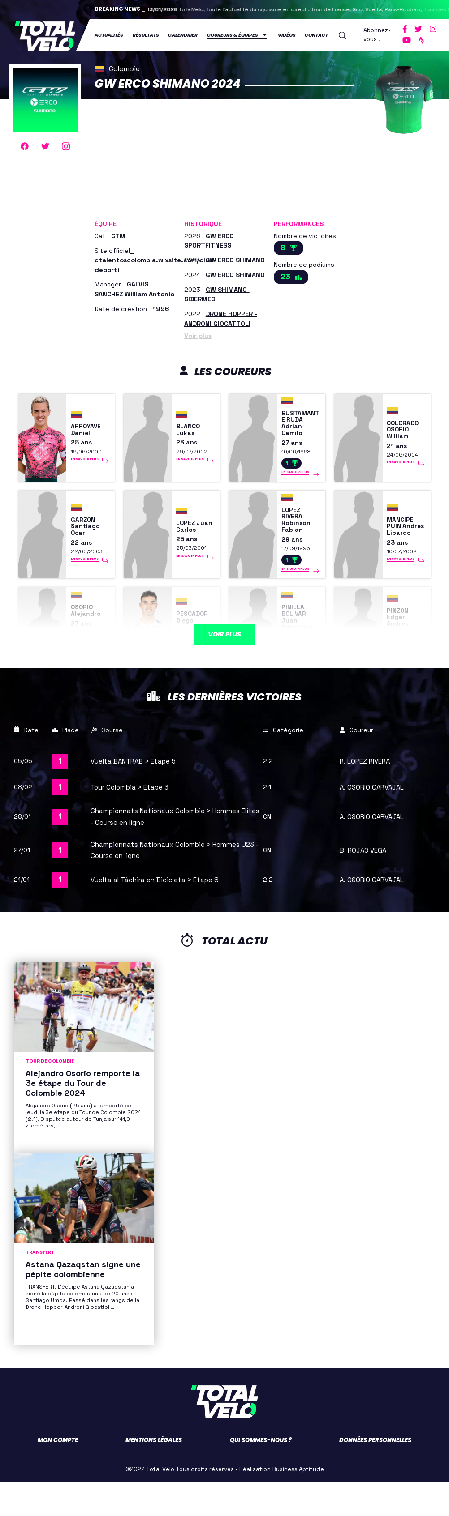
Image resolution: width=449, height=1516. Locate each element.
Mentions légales (153, 1473)
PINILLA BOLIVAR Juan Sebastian (300, 647)
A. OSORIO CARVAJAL (377, 821)
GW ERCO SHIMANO (235, 258)
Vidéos (287, 34)
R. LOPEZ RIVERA (369, 795)
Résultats (146, 34)
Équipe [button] (106, 222)
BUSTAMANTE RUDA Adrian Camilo (299, 429)
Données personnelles (375, 1473)
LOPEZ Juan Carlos (188, 544)
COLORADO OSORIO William (404, 435)
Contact (316, 34)
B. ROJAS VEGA (366, 883)
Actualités (109, 34)
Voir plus (198, 334)
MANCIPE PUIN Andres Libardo (403, 544)
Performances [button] (299, 222)
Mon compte (58, 1473)
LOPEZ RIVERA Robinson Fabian (298, 538)
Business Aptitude (298, 1503)
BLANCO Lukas (191, 435)
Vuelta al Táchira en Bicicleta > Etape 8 (163, 913)
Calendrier (183, 34)
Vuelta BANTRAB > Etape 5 (140, 795)
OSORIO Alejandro (89, 640)
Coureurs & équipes (232, 34)
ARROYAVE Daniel (89, 435)
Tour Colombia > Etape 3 (135, 821)
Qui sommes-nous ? (261, 1473)
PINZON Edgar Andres (400, 647)
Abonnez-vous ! (377, 34)
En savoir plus (85, 468)
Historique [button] (203, 222)
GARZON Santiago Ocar (88, 544)
